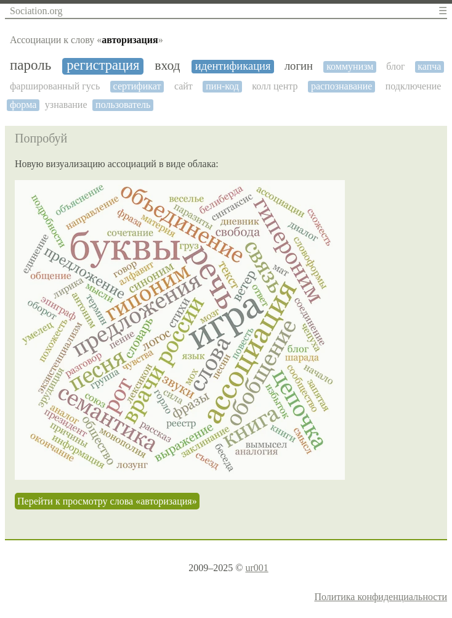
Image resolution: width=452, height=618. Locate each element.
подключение (413, 86)
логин (299, 66)
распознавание (341, 86)
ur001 (256, 567)
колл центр (274, 86)
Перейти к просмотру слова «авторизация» (107, 501)
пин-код (222, 86)
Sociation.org (36, 11)
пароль (30, 65)
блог (395, 66)
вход (167, 66)
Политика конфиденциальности (380, 596)
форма (23, 104)
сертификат (137, 86)
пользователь (122, 104)
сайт (183, 86)
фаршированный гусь (55, 86)
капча (429, 66)
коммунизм (349, 66)
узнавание (66, 104)
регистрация (103, 65)
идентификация (233, 66)
